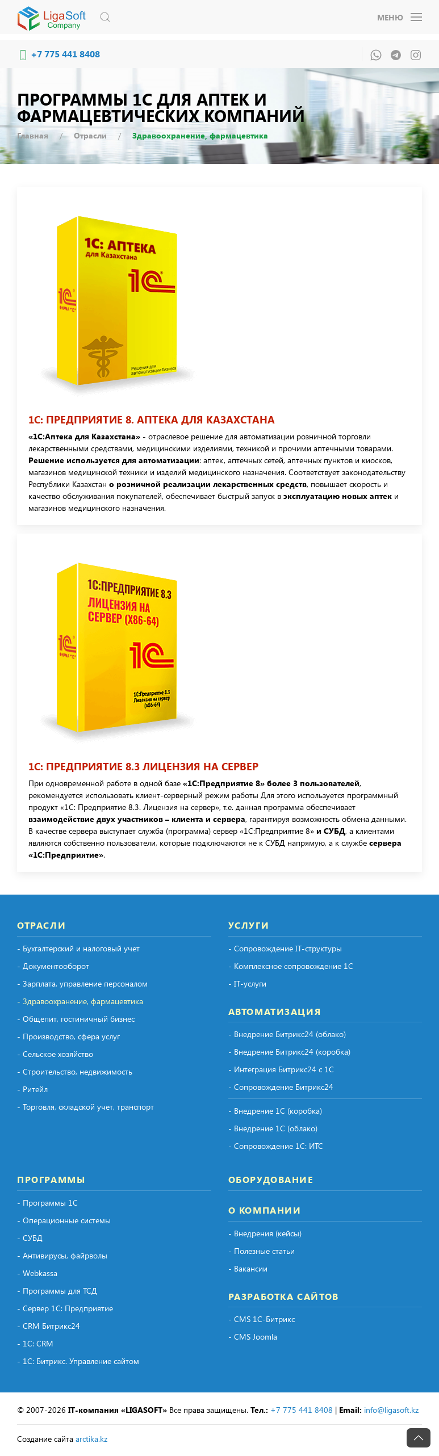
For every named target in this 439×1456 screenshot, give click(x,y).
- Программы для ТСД (57, 1290)
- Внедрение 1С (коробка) (275, 1110)
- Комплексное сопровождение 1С (290, 965)
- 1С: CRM (35, 1343)
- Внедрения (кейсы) (265, 1233)
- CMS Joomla (252, 1336)
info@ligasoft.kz (391, 1409)
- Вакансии (247, 1268)
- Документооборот (53, 965)
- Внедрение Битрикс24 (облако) (287, 1034)
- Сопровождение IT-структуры (285, 948)
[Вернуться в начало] (54, 17)
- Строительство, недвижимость (74, 1071)
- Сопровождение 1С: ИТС (275, 1145)
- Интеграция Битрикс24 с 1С (281, 1069)
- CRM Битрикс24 (48, 1325)
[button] (105, 17)
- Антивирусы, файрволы (62, 1255)
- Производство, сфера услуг (68, 1036)
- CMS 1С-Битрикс (261, 1319)
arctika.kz (91, 1438)
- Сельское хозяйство (55, 1053)
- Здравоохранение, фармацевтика (80, 1001)
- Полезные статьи (261, 1250)
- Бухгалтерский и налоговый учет (78, 948)
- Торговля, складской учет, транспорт (85, 1106)
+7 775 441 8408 (65, 54)
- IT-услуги (247, 983)
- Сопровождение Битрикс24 (280, 1086)
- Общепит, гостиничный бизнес (76, 1018)
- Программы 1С (47, 1202)
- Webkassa (37, 1273)
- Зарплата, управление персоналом (82, 983)
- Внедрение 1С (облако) (272, 1128)
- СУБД (30, 1237)
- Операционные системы (64, 1220)
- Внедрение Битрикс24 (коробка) (289, 1051)
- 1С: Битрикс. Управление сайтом (78, 1361)
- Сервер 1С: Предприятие (65, 1308)
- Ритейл (32, 1089)
